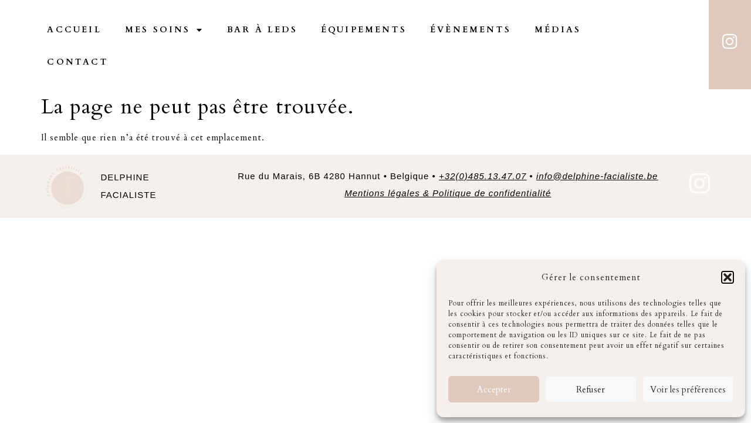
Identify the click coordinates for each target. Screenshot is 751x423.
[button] (727, 277)
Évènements (470, 29)
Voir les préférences (688, 389)
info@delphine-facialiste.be (597, 144)
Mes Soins (164, 30)
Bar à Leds (262, 29)
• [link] (592, 144)
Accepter (494, 389)
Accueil (74, 29)
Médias (558, 29)
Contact (77, 62)
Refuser (590, 389)
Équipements (364, 29)
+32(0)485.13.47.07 (482, 144)
